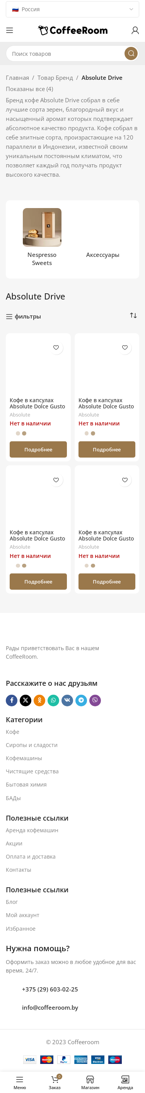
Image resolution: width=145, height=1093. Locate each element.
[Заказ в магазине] (133, 316)
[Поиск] (72, 53)
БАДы (13, 798)
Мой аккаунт (22, 915)
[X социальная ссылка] (25, 700)
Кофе (12, 731)
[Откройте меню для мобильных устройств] (9, 30)
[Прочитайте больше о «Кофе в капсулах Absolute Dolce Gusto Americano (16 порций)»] (107, 581)
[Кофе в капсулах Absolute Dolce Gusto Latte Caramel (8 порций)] (38, 498)
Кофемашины (24, 758)
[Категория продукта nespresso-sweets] (42, 239)
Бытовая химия (26, 784)
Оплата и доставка (31, 856)
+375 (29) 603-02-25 (50, 989)
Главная (17, 77)
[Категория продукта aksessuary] (103, 235)
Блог (12, 901)
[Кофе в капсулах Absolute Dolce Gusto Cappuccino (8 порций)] (107, 365)
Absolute (20, 414)
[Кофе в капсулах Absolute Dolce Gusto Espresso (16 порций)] (38, 365)
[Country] (72, 9)
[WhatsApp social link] (53, 700)
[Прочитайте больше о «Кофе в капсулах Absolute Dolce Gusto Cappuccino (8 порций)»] (107, 449)
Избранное (21, 928)
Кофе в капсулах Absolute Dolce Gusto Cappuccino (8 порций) (106, 410)
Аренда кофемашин (32, 830)
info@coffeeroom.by (50, 1007)
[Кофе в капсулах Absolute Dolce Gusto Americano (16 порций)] (107, 498)
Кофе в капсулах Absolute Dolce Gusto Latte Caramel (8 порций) (37, 542)
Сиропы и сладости (32, 745)
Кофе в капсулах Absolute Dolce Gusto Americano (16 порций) (106, 542)
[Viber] (95, 700)
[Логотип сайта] (72, 29)
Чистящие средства (32, 771)
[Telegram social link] (81, 700)
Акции (14, 843)
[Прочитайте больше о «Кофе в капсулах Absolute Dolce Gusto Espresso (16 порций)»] (38, 449)
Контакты (18, 869)
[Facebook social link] (11, 700)
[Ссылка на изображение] (59, 631)
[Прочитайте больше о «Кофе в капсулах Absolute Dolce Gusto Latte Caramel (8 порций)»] (38, 581)
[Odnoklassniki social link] (39, 700)
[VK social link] (67, 700)
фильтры (28, 316)
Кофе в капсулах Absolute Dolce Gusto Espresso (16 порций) (38, 406)
